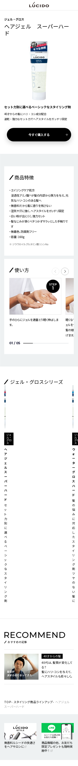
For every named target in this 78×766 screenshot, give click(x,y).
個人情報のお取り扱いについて (57, 722)
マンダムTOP (13, 696)
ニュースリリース (15, 704)
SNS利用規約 (13, 713)
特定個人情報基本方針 (18, 722)
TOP (7, 565)
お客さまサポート (49, 696)
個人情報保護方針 (49, 713)
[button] (65, 271)
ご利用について (48, 704)
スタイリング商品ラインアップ (33, 565)
